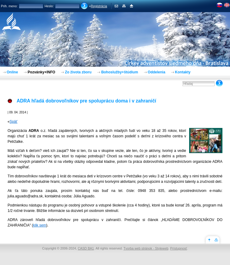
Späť (14, 121)
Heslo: (49, 6)
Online (12, 72)
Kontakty (182, 72)
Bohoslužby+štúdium (119, 72)
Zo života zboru (78, 72)
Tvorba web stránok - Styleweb (145, 248)
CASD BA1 (86, 248)
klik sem (39, 225)
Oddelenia (156, 72)
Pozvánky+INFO (41, 72)
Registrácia (99, 6)
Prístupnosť (178, 248)
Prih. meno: (9, 6)
